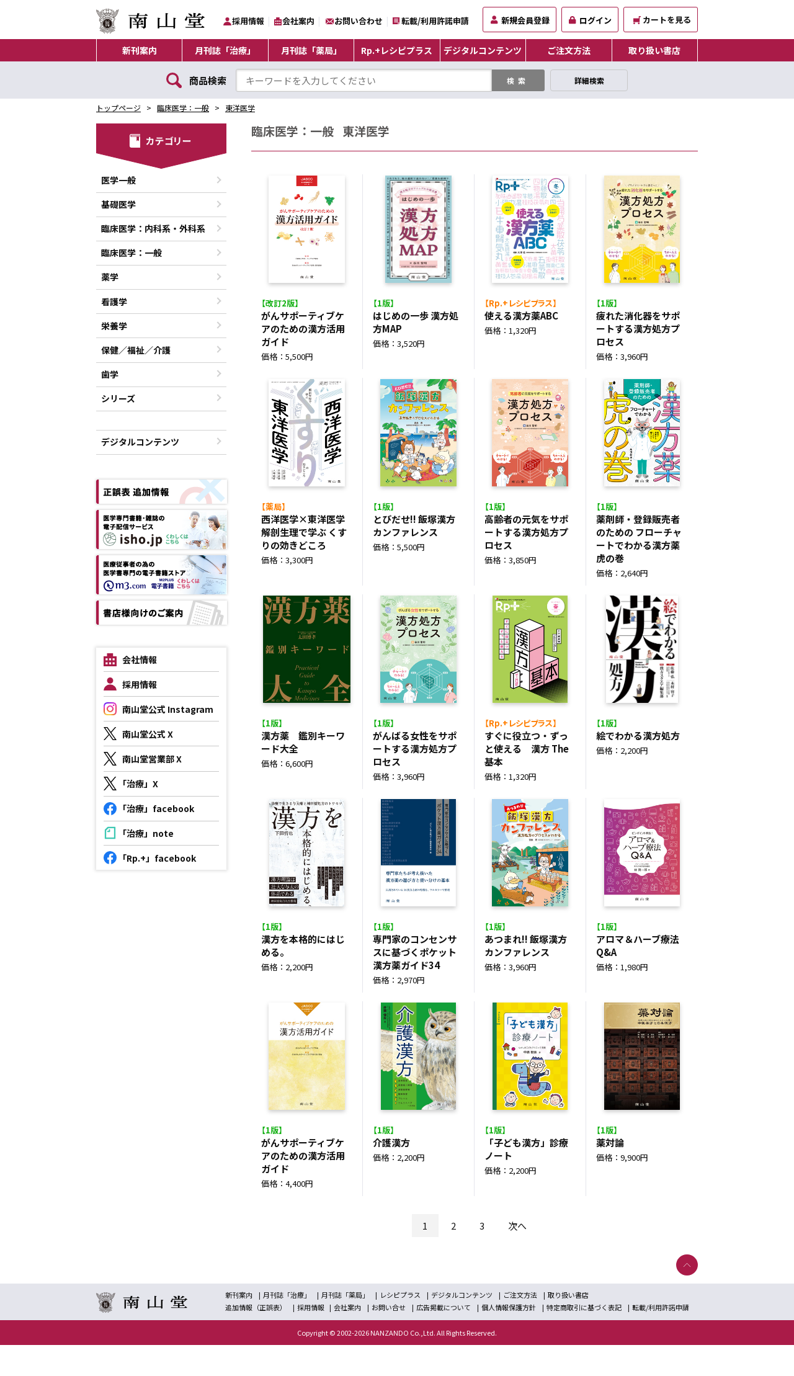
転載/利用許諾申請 (435, 21)
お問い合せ (389, 1338)
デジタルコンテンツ (483, 50)
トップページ (118, 107)
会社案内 (298, 21)
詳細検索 (589, 80)
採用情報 (248, 21)
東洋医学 (240, 107)
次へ (517, 1256)
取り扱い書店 (654, 50)
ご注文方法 (569, 50)
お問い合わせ (358, 21)
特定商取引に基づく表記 (584, 1338)
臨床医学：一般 (183, 107)
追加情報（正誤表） (256, 1338)
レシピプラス (400, 1326)
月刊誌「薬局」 (311, 50)
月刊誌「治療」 (225, 50)
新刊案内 (139, 50)
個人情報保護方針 (508, 1338)
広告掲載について (443, 1338)
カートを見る (662, 19)
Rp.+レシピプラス (396, 50)
